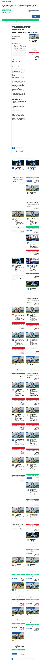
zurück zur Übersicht (15, 21)
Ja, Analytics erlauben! (6, 10)
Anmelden (35, 16)
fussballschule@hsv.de (22, 150)
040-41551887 (21, 151)
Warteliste (15, 181)
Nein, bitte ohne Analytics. (6, 12)
